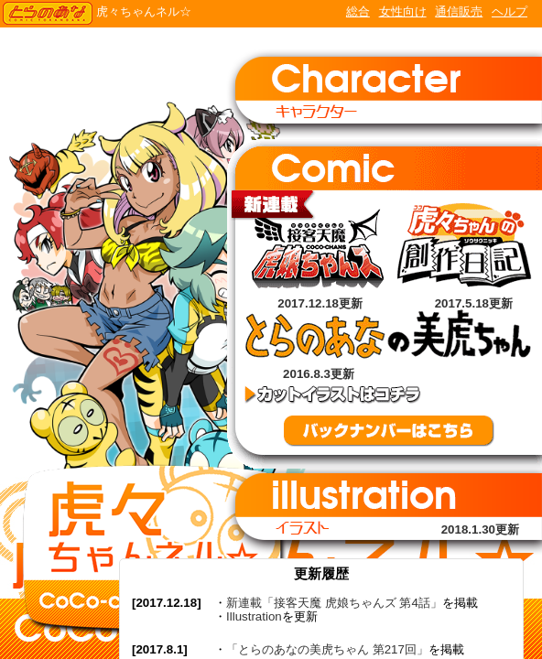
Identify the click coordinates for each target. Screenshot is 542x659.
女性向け (403, 11)
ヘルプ (509, 11)
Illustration (254, 616)
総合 (358, 11)
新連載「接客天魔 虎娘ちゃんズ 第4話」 (334, 603)
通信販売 (458, 11)
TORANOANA (47, 13)
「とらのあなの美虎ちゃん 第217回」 (327, 649)
